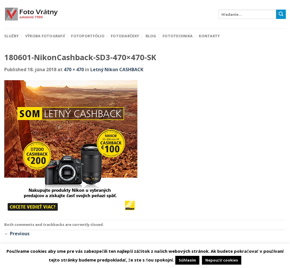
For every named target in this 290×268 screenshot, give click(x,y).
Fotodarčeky (125, 35)
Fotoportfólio (87, 35)
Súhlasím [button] (187, 260)
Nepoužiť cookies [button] (221, 260)
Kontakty (209, 35)
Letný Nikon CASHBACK (116, 69)
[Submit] (281, 14)
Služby (11, 35)
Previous (16, 233)
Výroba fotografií (45, 35)
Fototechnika (178, 35)
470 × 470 (74, 69)
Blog (151, 35)
